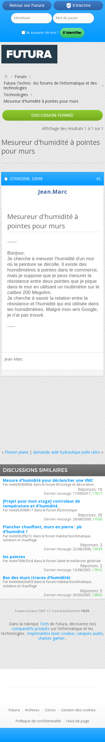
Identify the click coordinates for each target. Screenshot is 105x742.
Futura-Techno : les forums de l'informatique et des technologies (50, 85)
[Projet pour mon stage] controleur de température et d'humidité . (41, 503)
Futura (14, 709)
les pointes (14, 556)
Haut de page (77, 720)
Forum (21, 76)
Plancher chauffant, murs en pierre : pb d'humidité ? (42, 529)
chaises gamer (51, 638)
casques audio (90, 633)
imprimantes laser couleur (50, 633)
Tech (44, 623)
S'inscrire (78, 5)
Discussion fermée (52, 115)
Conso (50, 709)
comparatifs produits (31, 628)
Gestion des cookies (78, 709)
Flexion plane (17, 452)
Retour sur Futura (27, 5)
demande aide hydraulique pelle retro (66, 452)
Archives (32, 709)
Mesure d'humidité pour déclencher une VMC (48, 480)
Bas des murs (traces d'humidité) (36, 577)
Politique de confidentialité (38, 720)
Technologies (16, 94)
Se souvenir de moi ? (40, 32)
